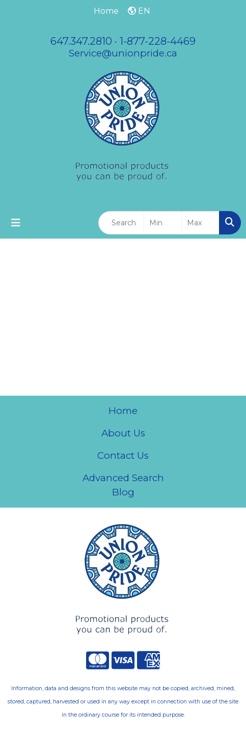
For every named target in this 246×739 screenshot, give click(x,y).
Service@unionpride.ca (123, 53)
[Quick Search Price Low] (163, 222)
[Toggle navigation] (15, 223)
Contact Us (123, 455)
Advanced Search (123, 478)
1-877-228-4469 (158, 41)
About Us (123, 433)
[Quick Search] (121, 222)
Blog (123, 492)
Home (123, 411)
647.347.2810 (81, 41)
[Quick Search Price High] (200, 222)
